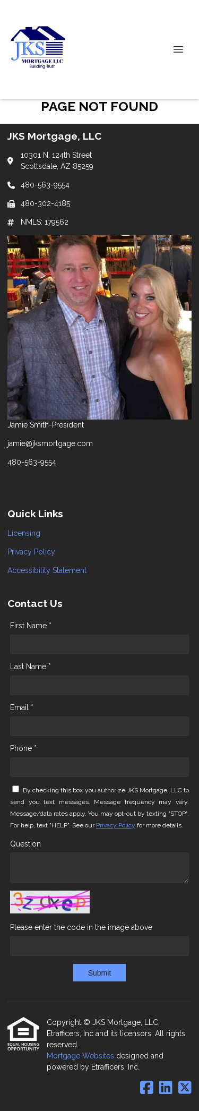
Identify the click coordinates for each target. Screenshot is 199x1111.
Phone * (23, 748)
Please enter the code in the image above (81, 927)
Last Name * (30, 666)
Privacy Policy (115, 825)
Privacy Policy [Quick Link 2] (31, 552)
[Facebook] (146, 1088)
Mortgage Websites (81, 1056)
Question (25, 844)
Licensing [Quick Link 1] (23, 533)
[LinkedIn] (165, 1088)
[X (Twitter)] (185, 1088)
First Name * (30, 625)
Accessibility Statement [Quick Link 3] (46, 570)
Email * (21, 707)
